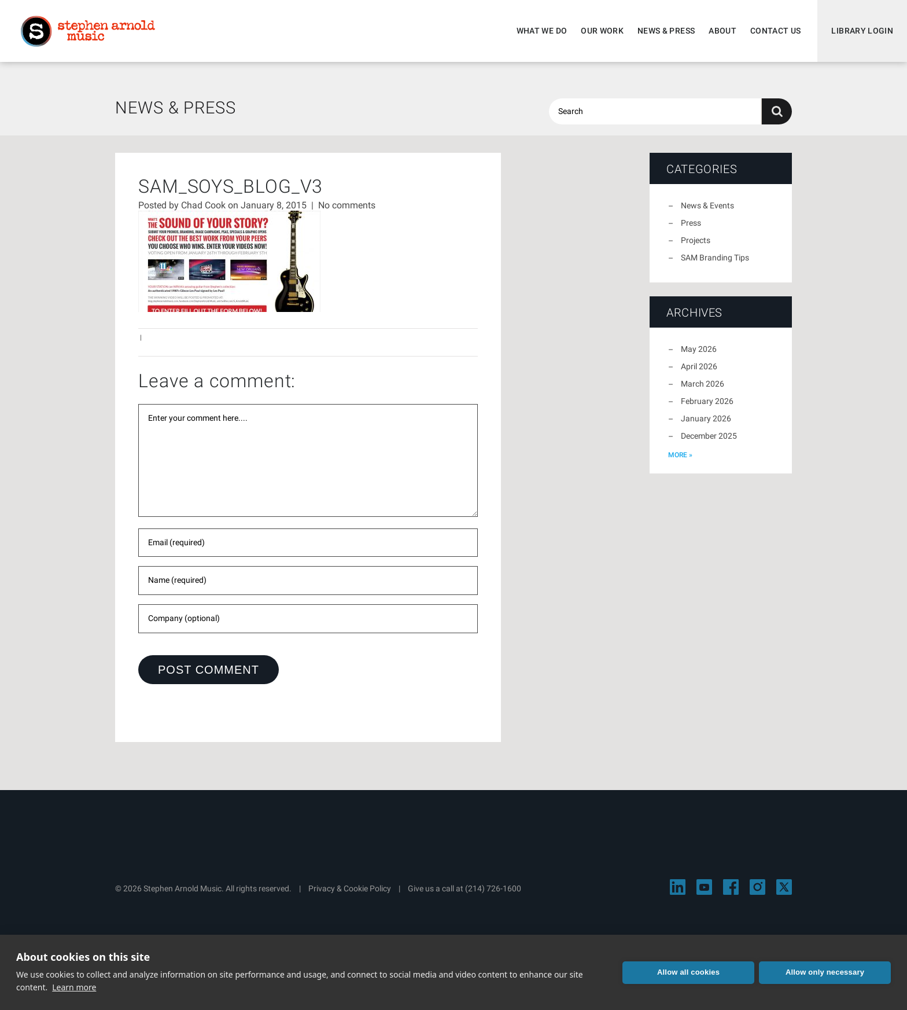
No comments (346, 205)
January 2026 (706, 418)
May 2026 (699, 349)
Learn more (74, 987)
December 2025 (709, 435)
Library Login (862, 30)
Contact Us (775, 30)
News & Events (707, 205)
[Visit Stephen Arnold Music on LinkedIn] (677, 887)
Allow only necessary (825, 972)
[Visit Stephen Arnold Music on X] (784, 887)
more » (680, 455)
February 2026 (707, 401)
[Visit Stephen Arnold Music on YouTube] (704, 887)
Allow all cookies (688, 972)
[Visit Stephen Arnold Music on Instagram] (757, 887)
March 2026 (702, 383)
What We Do (542, 30)
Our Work (602, 30)
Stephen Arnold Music (88, 31)
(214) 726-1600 (493, 888)
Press (691, 222)
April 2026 (699, 366)
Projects (695, 240)
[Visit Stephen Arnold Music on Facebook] (731, 887)
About (722, 30)
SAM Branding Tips (715, 257)
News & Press (666, 30)
